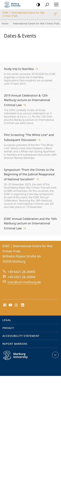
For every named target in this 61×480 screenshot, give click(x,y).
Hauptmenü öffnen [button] (55, 4)
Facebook (4, 305)
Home (5, 23)
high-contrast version (37, 4)
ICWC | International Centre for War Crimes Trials (55, 15)
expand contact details (55, 354)
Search (46, 4)
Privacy (8, 328)
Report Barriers (14, 344)
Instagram (16, 305)
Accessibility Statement (21, 336)
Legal (6, 320)
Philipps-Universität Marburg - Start (14, 4)
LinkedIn (23, 305)
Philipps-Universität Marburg (19, 358)
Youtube (10, 305)
